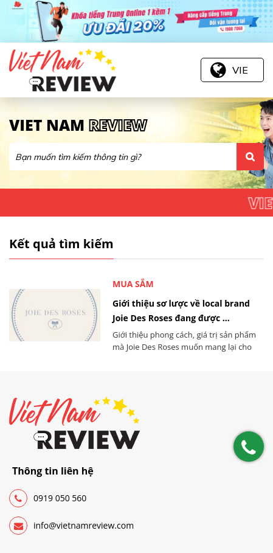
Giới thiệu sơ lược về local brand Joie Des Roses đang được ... (181, 310)
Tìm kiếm (250, 156)
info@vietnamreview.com (71, 525)
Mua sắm (133, 284)
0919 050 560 (47, 498)
